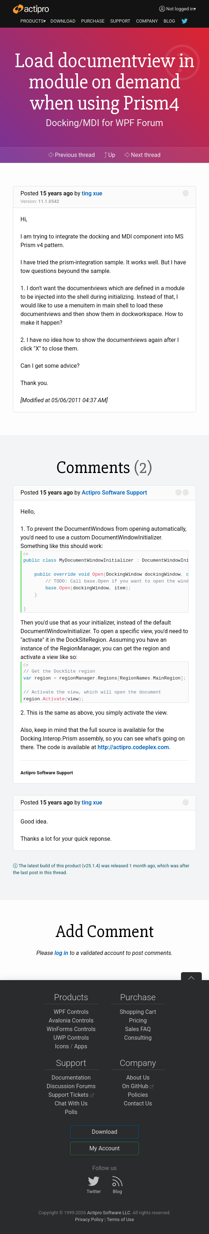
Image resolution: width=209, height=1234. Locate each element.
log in (61, 953)
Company (138, 1063)
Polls (71, 1112)
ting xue (92, 193)
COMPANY (147, 21)
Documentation (70, 1077)
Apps (80, 1046)
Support (71, 1063)
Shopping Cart (138, 1011)
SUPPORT (120, 21)
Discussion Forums (71, 1086)
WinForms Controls (71, 1029)
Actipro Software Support (114, 492)
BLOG (169, 21)
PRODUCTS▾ (33, 21)
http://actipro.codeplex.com (133, 747)
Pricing (138, 1020)
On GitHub (138, 1086)
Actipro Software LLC (108, 1212)
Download (104, 1131)
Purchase (138, 997)
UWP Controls (71, 1037)
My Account (104, 1148)
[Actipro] (31, 9)
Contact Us (138, 1103)
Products (71, 997)
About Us (137, 1077)
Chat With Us (71, 1103)
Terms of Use (120, 1219)
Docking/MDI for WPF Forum (104, 122)
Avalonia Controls (71, 1020)
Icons (62, 1046)
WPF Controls (71, 1011)
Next (143, 155)
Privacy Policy (89, 1219)
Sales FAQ (138, 1029)
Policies (138, 1094)
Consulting (138, 1037)
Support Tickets (71, 1094)
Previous (71, 155)
